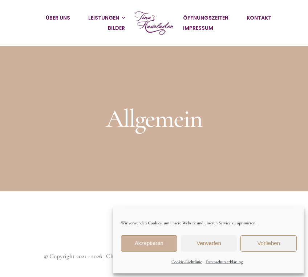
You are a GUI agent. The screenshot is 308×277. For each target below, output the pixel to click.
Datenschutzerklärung (224, 261)
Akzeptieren (149, 243)
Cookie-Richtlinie (186, 261)
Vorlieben (268, 243)
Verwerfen (208, 243)
